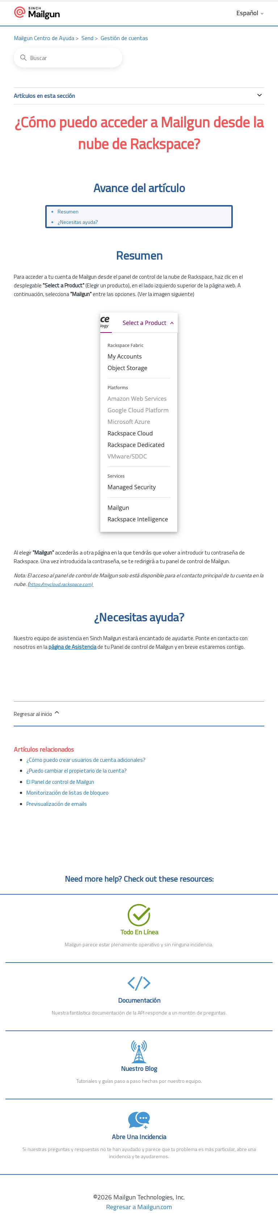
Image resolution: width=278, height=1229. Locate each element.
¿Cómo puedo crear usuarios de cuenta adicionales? (86, 760)
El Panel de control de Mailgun (60, 782)
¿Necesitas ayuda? (78, 222)
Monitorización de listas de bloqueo (67, 793)
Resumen (68, 211)
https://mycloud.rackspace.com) (61, 584)
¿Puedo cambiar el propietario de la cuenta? (76, 771)
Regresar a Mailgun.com (139, 1207)
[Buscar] (68, 58)
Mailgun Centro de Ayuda (44, 38)
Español (250, 13)
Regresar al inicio (37, 713)
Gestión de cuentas (124, 38)
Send (87, 38)
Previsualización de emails (56, 804)
